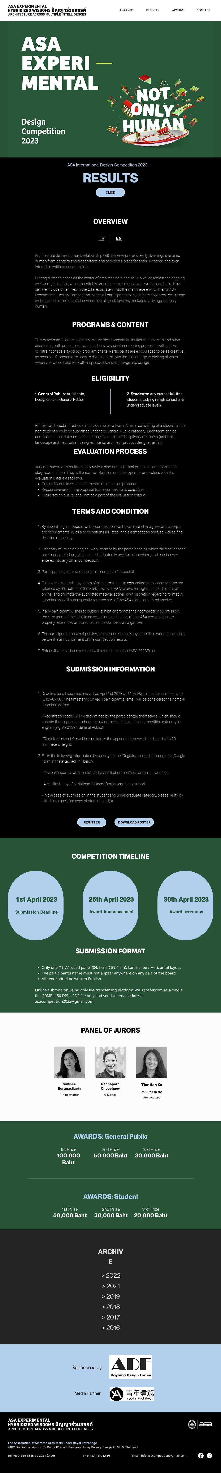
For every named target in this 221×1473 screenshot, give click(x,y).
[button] (175, 10)
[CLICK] (110, 192)
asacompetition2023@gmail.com (64, 1001)
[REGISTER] (91, 822)
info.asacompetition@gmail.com (163, 1456)
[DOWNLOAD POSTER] (134, 822)
